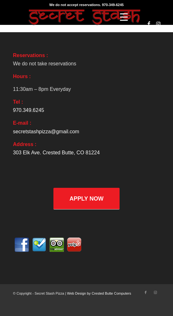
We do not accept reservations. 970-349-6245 (86, 5)
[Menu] (124, 17)
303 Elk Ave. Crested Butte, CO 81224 (56, 152)
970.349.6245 (28, 110)
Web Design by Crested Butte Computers (99, 293)
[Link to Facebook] (149, 24)
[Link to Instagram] (158, 24)
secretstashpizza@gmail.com (46, 131)
